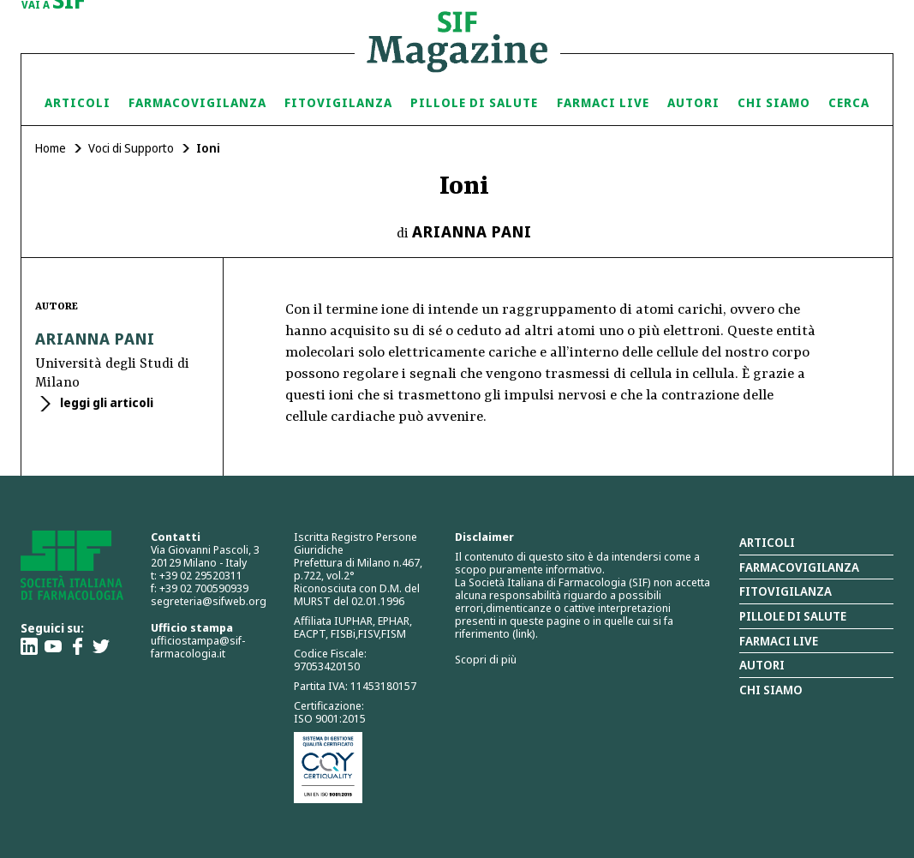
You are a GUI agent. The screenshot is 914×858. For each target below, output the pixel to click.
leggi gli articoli (105, 402)
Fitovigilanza (338, 102)
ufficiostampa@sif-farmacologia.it (198, 647)
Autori (693, 102)
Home (50, 148)
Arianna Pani (472, 231)
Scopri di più (486, 659)
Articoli (78, 102)
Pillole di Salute (474, 102)
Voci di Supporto (131, 148)
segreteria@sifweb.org (208, 601)
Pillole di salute (792, 616)
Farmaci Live (603, 102)
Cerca (848, 102)
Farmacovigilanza (197, 102)
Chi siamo (774, 102)
